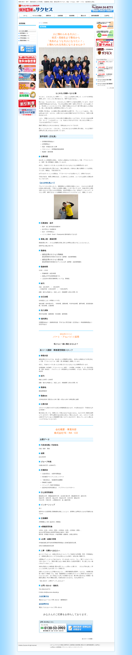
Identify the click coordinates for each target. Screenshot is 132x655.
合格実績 (60, 15)
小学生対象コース (24, 35)
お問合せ (53, 647)
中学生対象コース (24, 38)
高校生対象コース (24, 40)
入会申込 (106, 15)
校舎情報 (71, 15)
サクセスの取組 (37, 15)
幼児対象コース (24, 33)
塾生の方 (83, 15)
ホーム (40, 22)
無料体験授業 (95, 15)
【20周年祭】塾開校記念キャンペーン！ (105, 75)
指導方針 (48, 15)
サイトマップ (78, 647)
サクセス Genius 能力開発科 (105, 83)
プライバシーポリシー (68, 647)
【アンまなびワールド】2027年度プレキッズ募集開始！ (105, 69)
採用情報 (22, 23)
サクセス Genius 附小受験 (104, 79)
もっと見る (109, 87)
